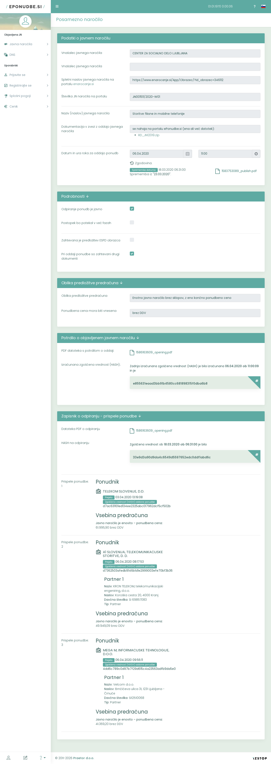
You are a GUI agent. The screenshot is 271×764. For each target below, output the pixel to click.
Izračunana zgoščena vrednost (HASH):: (91, 364)
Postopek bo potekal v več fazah (86, 223)
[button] (42, 758)
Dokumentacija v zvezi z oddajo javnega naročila (92, 129)
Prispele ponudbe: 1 (75, 483)
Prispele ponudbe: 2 (75, 544)
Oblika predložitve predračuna (84, 296)
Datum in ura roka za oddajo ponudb (89, 153)
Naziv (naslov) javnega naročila (85, 113)
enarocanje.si (83, 84)
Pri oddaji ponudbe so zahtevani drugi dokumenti (90, 256)
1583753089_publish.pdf (239, 171)
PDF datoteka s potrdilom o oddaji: (87, 350)
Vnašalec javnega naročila (81, 53)
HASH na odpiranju (75, 443)
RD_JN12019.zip (148, 135)
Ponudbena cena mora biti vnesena (88, 311)
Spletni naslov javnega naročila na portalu (87, 81)
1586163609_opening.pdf (154, 352)
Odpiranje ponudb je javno (81, 209)
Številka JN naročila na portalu (84, 96)
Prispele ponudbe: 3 (75, 642)
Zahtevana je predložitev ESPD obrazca (90, 240)
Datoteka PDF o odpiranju (80, 429)
